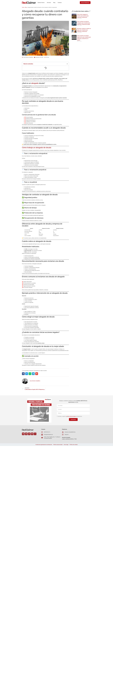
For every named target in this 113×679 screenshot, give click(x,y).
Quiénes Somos (41, 2)
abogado (35, 83)
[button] (67, 63)
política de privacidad (71, 416)
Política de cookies (74, 444)
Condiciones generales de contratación (43, 444)
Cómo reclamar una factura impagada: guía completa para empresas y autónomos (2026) (83, 23)
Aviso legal (66, 444)
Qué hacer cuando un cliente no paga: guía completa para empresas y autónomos (84, 30)
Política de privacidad (57, 444)
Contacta (60, 2)
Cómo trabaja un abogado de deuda (36, 148)
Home (23, 7)
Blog (54, 2)
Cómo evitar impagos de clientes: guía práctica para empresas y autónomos (83, 16)
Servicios (49, 2)
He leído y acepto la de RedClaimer (70, 416)
